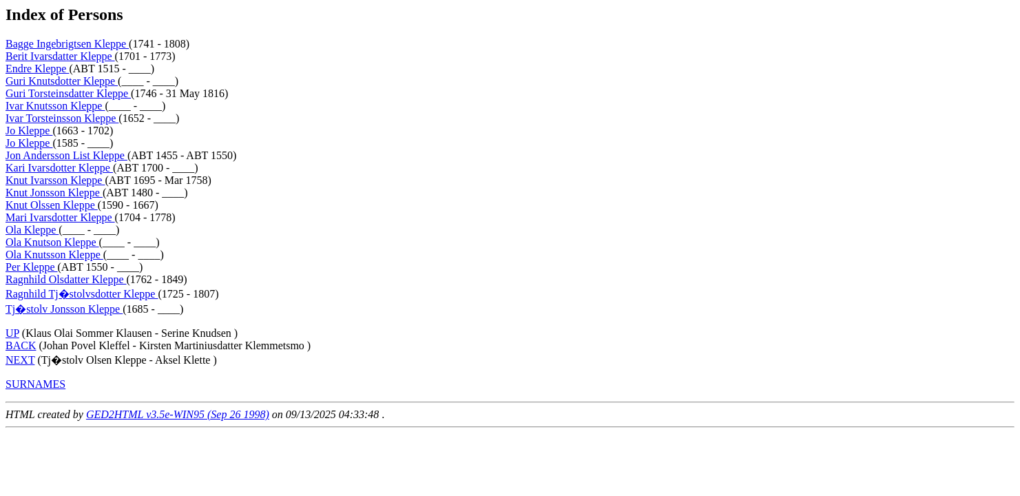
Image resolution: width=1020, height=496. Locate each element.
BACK (21, 345)
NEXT (20, 360)
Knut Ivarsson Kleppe (55, 180)
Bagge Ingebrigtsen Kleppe (67, 44)
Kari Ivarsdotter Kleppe (59, 168)
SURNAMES (35, 384)
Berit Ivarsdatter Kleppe (60, 56)
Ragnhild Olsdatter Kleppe (66, 279)
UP (12, 333)
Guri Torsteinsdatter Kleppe (68, 93)
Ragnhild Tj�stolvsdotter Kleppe (82, 294)
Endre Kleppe (37, 68)
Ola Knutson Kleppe (52, 242)
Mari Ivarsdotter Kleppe (60, 217)
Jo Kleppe (29, 130)
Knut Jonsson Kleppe (54, 192)
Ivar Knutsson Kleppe (55, 106)
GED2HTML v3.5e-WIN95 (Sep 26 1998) (177, 414)
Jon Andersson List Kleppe (66, 155)
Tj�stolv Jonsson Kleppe (64, 309)
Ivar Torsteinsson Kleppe (62, 118)
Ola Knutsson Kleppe (54, 254)
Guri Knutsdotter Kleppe (62, 81)
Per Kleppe (32, 267)
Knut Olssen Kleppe (52, 205)
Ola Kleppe (32, 230)
